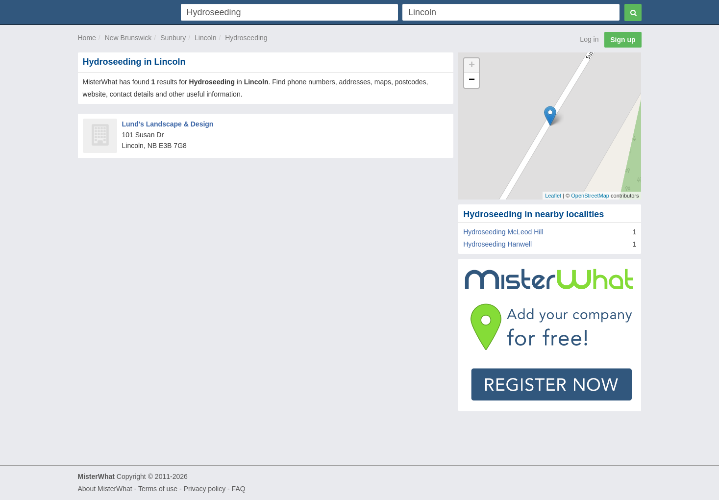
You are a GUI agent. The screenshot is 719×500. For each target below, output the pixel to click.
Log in (589, 39)
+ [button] (472, 65)
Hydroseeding (246, 38)
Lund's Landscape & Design (168, 124)
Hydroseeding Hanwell (497, 244)
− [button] (472, 80)
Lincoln (205, 38)
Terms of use (157, 489)
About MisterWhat (105, 489)
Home (87, 38)
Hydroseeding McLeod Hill (503, 232)
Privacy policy (205, 489)
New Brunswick (128, 38)
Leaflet (553, 196)
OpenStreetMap (590, 196)
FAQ (239, 489)
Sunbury (173, 38)
